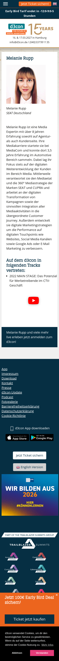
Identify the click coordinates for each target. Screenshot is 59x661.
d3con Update (12, 392)
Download (9, 378)
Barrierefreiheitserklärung (20, 406)
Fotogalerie (10, 402)
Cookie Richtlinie (14, 416)
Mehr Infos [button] (47, 645)
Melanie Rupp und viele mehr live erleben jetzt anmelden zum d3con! (29, 337)
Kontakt (7, 383)
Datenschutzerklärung (18, 411)
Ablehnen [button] (17, 653)
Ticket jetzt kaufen (29, 619)
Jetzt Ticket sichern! (35, 4)
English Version (29, 467)
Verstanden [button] (42, 653)
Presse (6, 388)
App (4, 369)
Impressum (10, 374)
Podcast (7, 397)
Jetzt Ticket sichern (29, 455)
